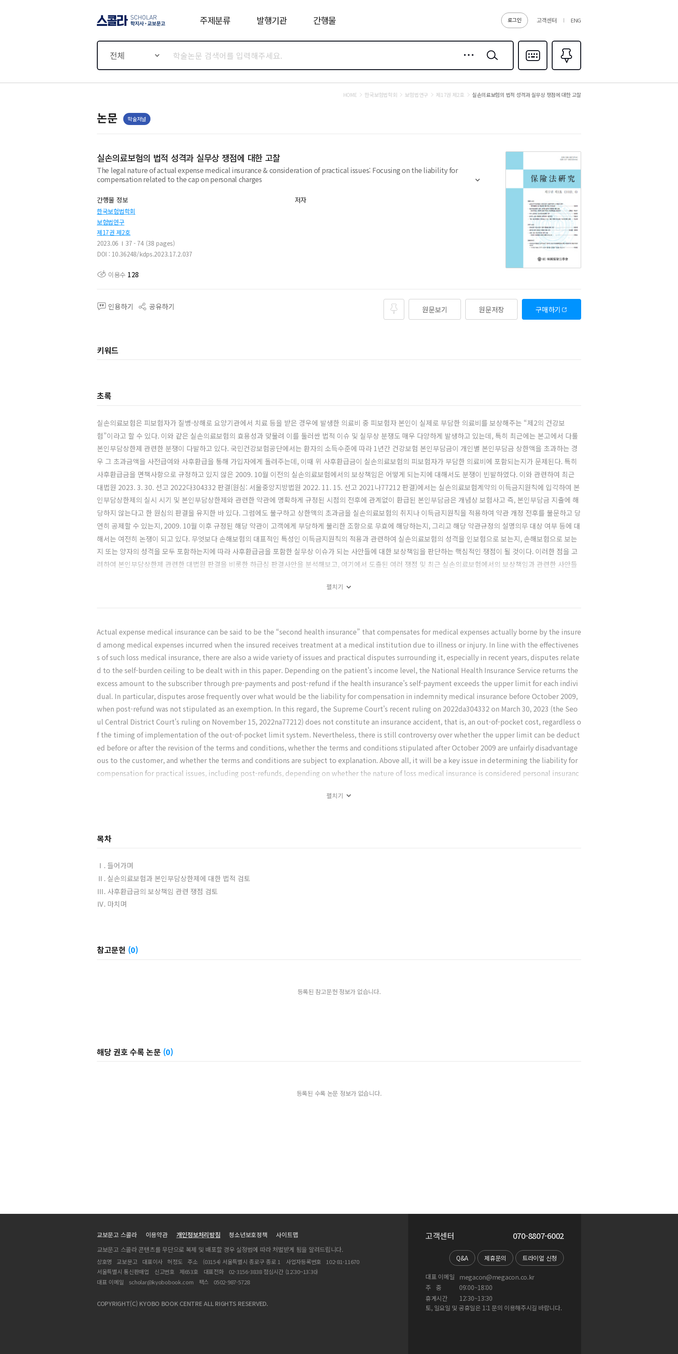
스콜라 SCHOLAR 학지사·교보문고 (130, 25)
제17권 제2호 (114, 232)
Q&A (462, 1258)
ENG (576, 20)
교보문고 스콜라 (117, 1234)
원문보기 (435, 309)
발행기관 (271, 20)
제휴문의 (495, 1258)
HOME (350, 95)
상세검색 (466, 61)
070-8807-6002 (538, 1236)
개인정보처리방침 (198, 1234)
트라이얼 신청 (539, 1258)
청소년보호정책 (248, 1234)
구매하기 (548, 309)
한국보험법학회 (116, 211)
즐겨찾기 (565, 69)
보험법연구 (111, 222)
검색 (490, 61)
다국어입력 (533, 69)
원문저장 (491, 309)
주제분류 (215, 20)
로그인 (514, 19)
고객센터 (547, 20)
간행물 (324, 20)
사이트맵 (287, 1234)
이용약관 (157, 1234)
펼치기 (477, 183)
